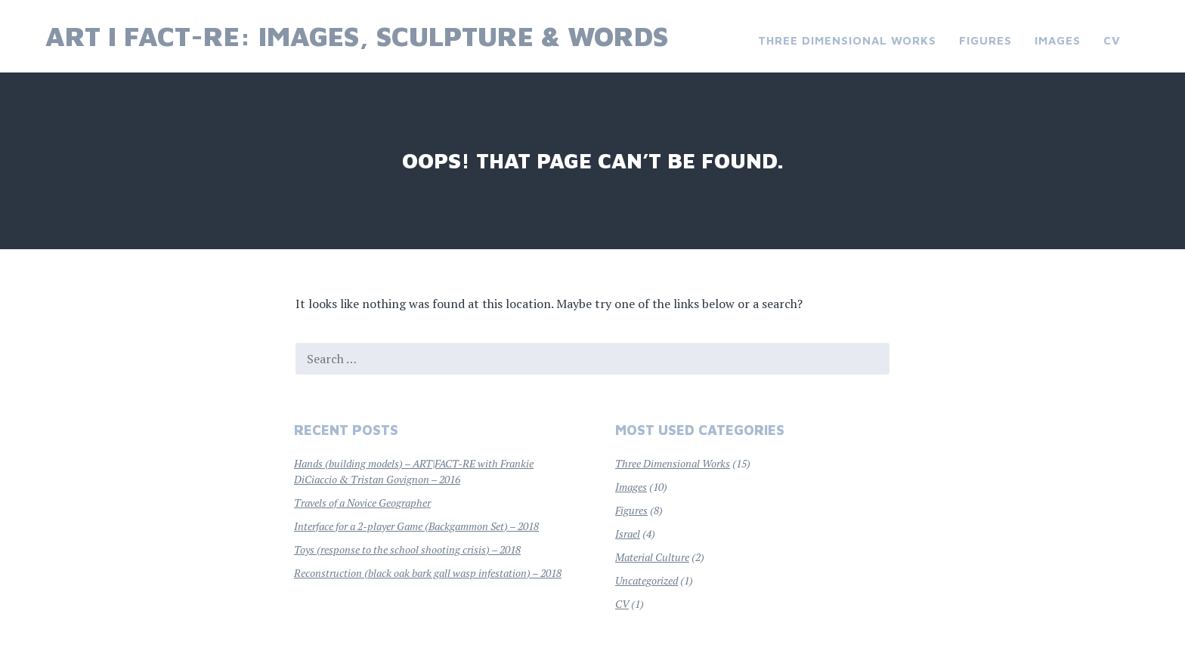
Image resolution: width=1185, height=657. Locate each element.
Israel (627, 533)
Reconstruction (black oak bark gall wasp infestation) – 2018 (428, 573)
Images (1058, 40)
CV (1112, 40)
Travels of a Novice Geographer (362, 502)
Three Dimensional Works (847, 40)
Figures (985, 40)
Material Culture (652, 557)
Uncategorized (646, 580)
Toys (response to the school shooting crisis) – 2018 (407, 549)
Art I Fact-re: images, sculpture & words (356, 36)
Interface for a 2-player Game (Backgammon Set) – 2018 (416, 526)
